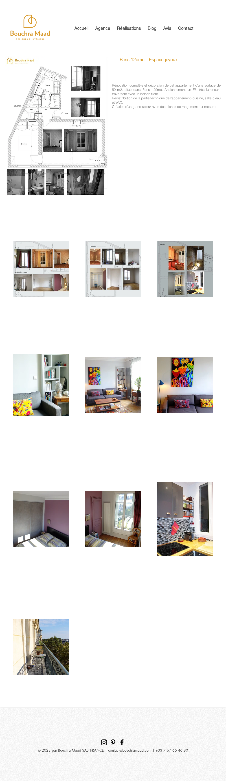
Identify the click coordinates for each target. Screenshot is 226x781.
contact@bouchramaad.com (129, 750)
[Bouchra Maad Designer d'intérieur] (104, 742)
